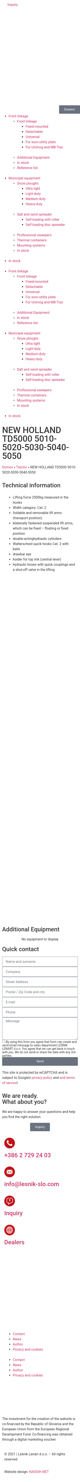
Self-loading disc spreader (45, 225)
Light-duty (33, 194)
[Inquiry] (9, 1201)
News (17, 1339)
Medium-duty (35, 199)
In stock (23, 163)
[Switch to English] (16, 16)
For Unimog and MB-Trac (44, 147)
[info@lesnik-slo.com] (9, 1172)
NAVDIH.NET (39, 1472)
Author (18, 1344)
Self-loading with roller (42, 219)
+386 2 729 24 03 (27, 1155)
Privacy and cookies (28, 1349)
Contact (19, 1334)
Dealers (14, 1242)
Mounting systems (31, 245)
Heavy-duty (34, 204)
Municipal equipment (24, 178)
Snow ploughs (27, 183)
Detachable (34, 132)
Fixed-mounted (37, 126)
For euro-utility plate (41, 142)
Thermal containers (32, 240)
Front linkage (18, 116)
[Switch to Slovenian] (8, 16)
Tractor (21, 467)
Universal (33, 137)
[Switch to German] (24, 16)
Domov (7, 467)
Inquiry (13, 1213)
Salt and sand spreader (34, 214)
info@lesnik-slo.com (31, 1184)
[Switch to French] (32, 16)
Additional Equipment (33, 157)
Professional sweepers (34, 235)
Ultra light (33, 188)
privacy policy (42, 1078)
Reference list (27, 168)
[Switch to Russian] (40, 16)
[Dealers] (9, 1230)
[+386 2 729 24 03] (9, 1143)
